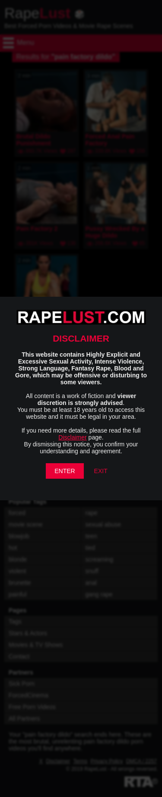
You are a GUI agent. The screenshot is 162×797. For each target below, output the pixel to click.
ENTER (64, 471)
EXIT (101, 471)
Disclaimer (72, 437)
